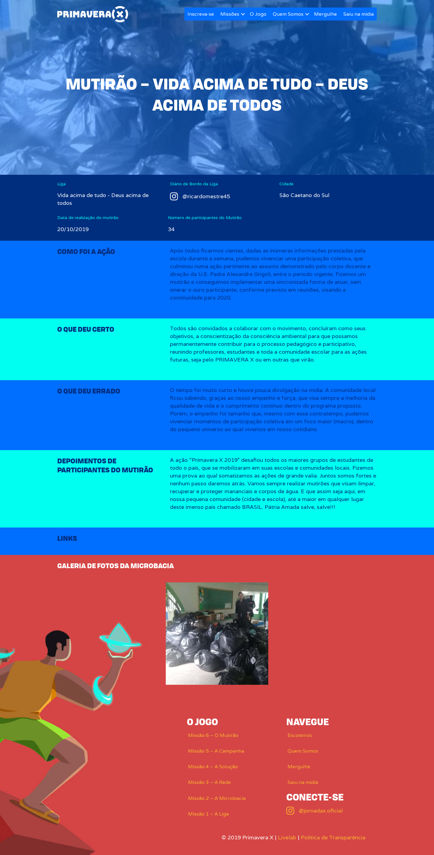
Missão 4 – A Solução (213, 766)
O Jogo (258, 14)
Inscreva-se (200, 14)
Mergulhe (325, 14)
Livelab (287, 837)
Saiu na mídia (358, 14)
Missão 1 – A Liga (208, 814)
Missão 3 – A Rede (209, 782)
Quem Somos (288, 14)
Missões (229, 14)
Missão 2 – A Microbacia (217, 798)
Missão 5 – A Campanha (216, 751)
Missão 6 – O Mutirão (213, 735)
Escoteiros (300, 735)
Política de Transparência (333, 837)
